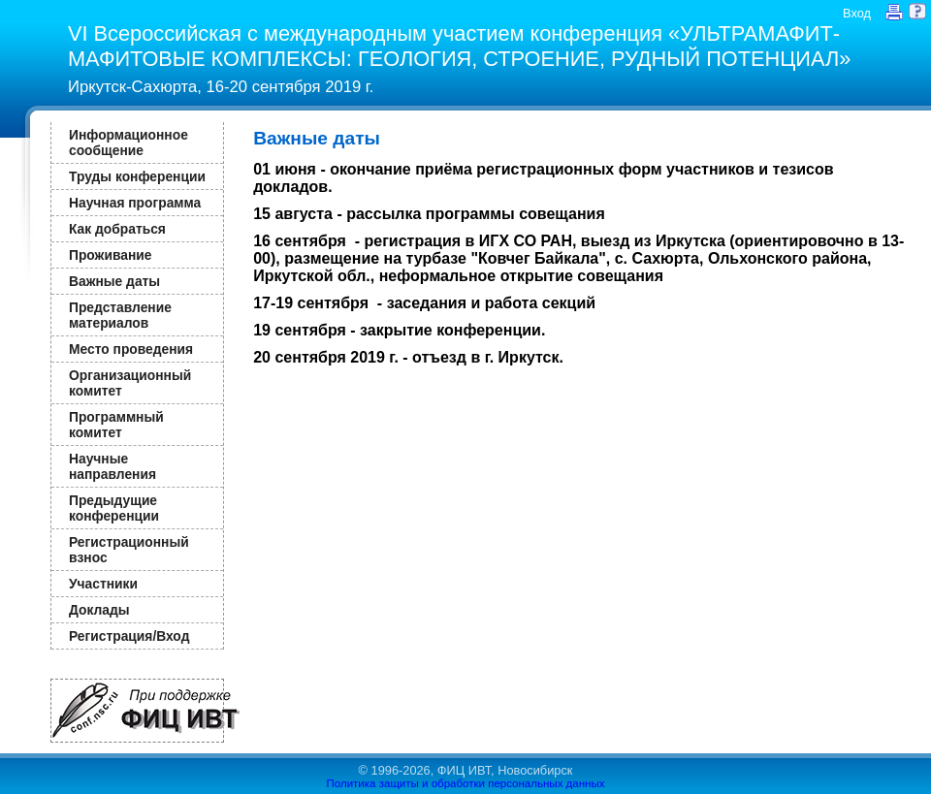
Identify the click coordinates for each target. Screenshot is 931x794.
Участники (103, 583)
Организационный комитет (130, 382)
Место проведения (131, 349)
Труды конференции (137, 176)
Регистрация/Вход (129, 636)
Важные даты (114, 281)
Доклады (99, 610)
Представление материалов (120, 315)
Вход (857, 13)
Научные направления (112, 466)
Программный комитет (116, 424)
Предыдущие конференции (114, 508)
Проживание (110, 255)
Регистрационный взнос (129, 549)
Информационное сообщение (128, 142)
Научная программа (135, 202)
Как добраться (117, 229)
